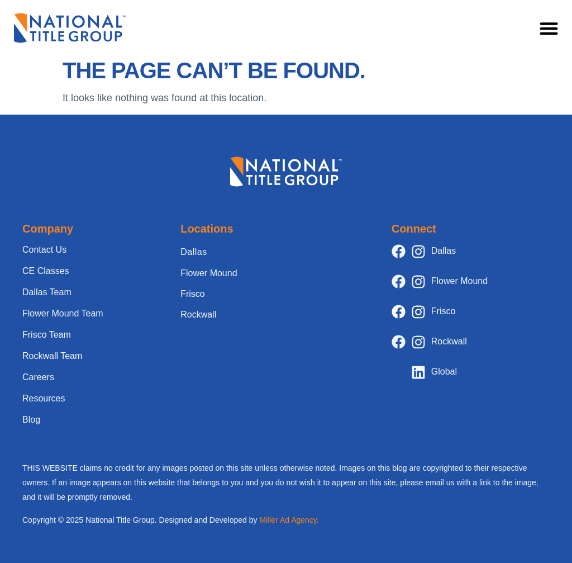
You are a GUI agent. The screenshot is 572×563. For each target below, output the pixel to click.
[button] (549, 28)
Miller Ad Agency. (288, 519)
